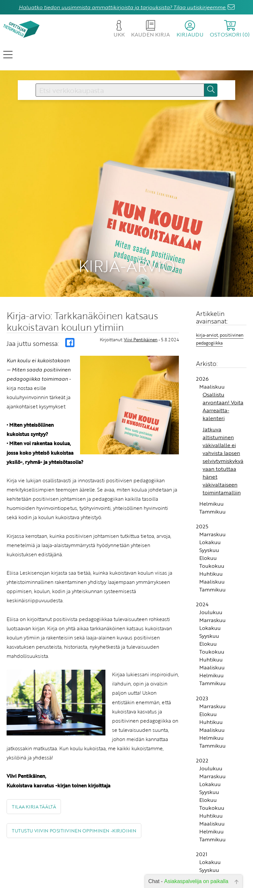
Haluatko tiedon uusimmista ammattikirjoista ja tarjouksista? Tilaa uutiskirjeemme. (122, 7)
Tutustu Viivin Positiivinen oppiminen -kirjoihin (74, 804)
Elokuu (208, 532)
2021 (201, 828)
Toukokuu (211, 540)
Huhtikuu (211, 548)
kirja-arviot (207, 309)
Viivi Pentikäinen (140, 313)
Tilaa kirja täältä (34, 780)
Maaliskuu (212, 361)
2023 (202, 672)
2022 (202, 734)
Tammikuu (212, 486)
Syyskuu (209, 524)
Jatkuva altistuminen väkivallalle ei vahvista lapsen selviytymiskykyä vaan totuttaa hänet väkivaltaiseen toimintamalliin (223, 434)
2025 (202, 500)
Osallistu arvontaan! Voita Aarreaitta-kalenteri (223, 380)
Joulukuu (210, 586)
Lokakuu (210, 516)
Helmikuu (211, 478)
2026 (202, 353)
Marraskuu (212, 508)
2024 (202, 579)
